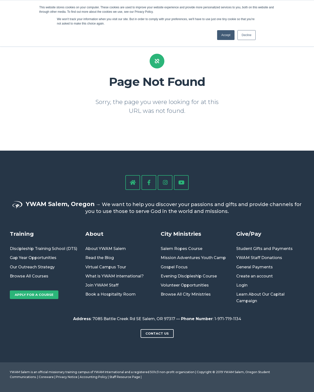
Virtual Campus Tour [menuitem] (105, 267)
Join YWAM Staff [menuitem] (101, 285)
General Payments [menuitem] (254, 267)
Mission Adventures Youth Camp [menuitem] (193, 257)
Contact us (157, 333)
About (94, 234)
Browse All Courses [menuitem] (29, 276)
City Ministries (181, 234)
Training (22, 234)
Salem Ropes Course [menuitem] (181, 248)
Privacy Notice (67, 377)
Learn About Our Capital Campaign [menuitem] (260, 297)
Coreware (46, 377)
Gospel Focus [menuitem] (174, 267)
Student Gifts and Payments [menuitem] (264, 248)
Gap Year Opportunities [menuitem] (33, 257)
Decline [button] (246, 35)
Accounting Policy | (94, 377)
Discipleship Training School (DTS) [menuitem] (43, 248)
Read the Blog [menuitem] (99, 257)
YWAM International (109, 372)
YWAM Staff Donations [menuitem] (259, 257)
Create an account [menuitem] (254, 276)
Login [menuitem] (242, 285)
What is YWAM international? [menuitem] (114, 276)
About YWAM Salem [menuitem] (105, 248)
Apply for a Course (34, 295)
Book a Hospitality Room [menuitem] (110, 294)
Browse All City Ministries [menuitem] (186, 294)
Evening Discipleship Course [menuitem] (189, 276)
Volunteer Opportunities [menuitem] (185, 285)
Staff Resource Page (124, 377)
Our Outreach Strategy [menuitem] (32, 267)
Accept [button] (225, 35)
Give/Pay (248, 234)
